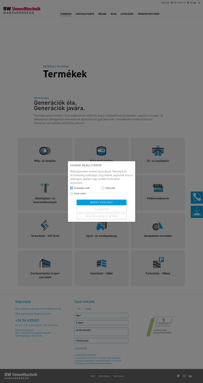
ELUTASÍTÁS (101, 209)
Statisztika (108, 188)
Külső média (78, 193)
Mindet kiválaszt (101, 202)
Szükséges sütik (80, 188)
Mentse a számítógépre (101, 216)
